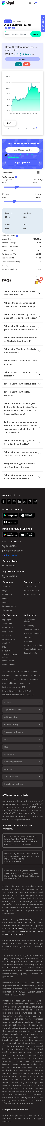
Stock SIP (6, 643)
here (27, 931)
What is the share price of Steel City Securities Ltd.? (19, 293)
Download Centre (31, 629)
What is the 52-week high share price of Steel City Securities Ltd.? (20, 316)
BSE (6, 934)
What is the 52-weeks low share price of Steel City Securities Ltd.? (20, 328)
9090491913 (11, 546)
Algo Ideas (6, 635)
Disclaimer (6, 675)
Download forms (9, 683)
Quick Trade (7, 627)
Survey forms (24, 683)
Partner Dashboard (32, 594)
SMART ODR (35, 675)
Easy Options (7, 631)
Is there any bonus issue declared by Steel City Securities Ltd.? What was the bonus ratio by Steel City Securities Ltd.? (20, 427)
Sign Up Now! (22, 162)
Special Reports (30, 653)
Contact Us (7, 610)
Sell (26, 64)
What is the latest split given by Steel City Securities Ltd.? (19, 442)
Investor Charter (9, 679)
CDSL (18, 934)
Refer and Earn (30, 586)
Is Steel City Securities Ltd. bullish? (21, 383)
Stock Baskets (8, 661)
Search (36, 34)
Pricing (5, 598)
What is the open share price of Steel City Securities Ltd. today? (20, 305)
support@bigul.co (14, 550)
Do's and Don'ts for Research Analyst (17, 691)
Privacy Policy (13, 157)
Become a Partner (31, 590)
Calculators (29, 637)
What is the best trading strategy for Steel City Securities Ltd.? (20, 454)
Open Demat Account (29, 621)
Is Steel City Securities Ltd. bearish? (17, 394)
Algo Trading (29, 626)
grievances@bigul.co (26, 919)
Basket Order (7, 651)
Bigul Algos (6, 620)
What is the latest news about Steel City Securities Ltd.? (19, 477)
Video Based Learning (33, 645)
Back (8, 21)
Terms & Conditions (27, 155)
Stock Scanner (8, 665)
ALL (35, 128)
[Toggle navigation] (38, 172)
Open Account (43, 23)
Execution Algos (8, 639)
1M (8, 128)
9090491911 (11, 565)
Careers (5, 602)
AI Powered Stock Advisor (9, 656)
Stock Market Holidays (33, 649)
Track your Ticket (21, 675)
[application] (22, 94)
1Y (26, 128)
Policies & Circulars (29, 671)
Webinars (28, 641)
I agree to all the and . (23, 156)
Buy (18, 64)
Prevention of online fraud (13, 695)
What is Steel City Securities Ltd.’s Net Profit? (20, 374)
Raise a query (12, 555)
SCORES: (6, 961)
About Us (6, 586)
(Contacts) (7, 828)
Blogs (4, 590)
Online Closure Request (28, 679)
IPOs (4, 647)
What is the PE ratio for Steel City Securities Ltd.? (20, 351)
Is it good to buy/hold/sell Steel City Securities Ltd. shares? (19, 465)
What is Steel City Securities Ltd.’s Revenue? (20, 362)
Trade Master (8, 623)
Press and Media (9, 606)
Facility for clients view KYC (13, 687)
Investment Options (32, 633)
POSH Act (30, 695)
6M (17, 128)
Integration (7, 594)
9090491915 (11, 576)
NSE (23, 931)
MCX (35, 931)
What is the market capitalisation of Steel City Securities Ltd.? (20, 339)
